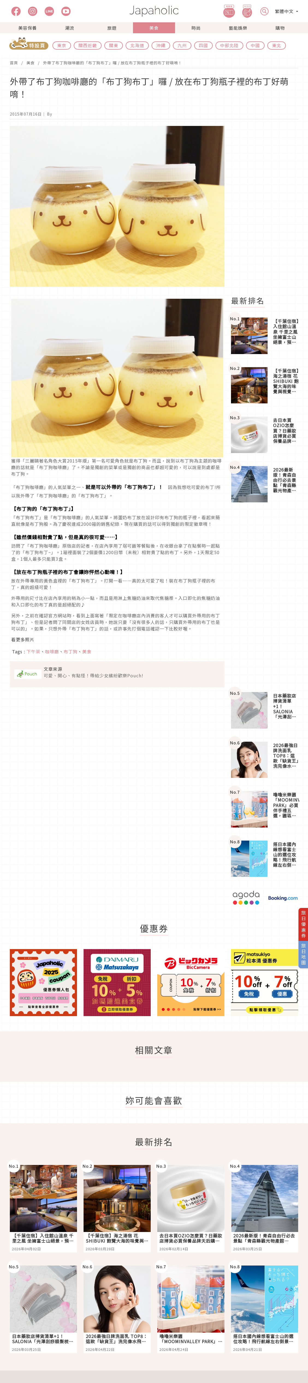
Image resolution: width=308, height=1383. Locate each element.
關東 (113, 45)
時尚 (196, 28)
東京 (61, 45)
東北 (276, 45)
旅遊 (112, 28)
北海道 (137, 45)
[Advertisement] (268, 207)
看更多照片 (22, 639)
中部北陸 (229, 45)
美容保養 (27, 28)
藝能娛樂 (238, 28)
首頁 (14, 62)
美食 (154, 28)
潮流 (69, 28)
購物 (280, 28)
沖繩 (160, 45)
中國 (255, 45)
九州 (182, 45)
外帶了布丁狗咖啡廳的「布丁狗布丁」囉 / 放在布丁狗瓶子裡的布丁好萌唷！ (112, 62)
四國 (203, 45)
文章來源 (53, 669)
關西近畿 (87, 45)
